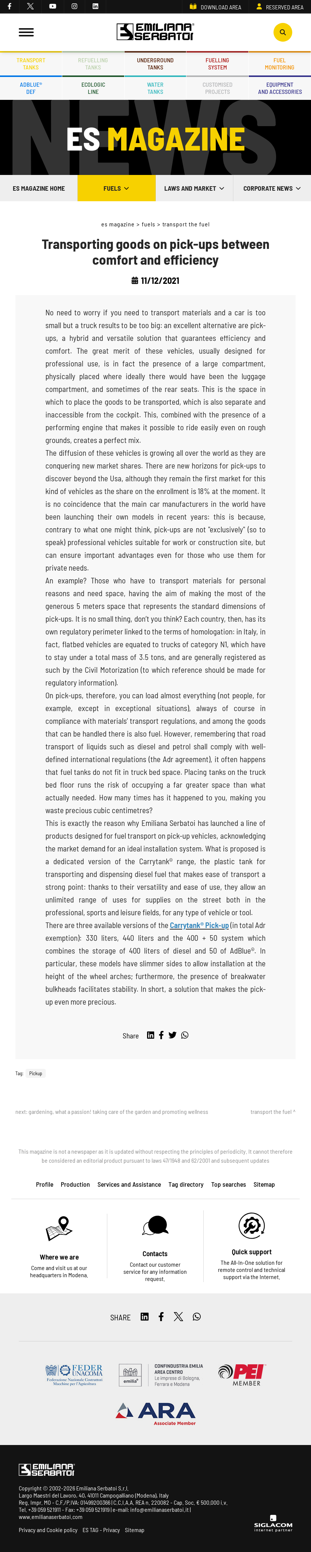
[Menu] (26, 32)
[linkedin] (95, 7)
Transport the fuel (186, 224)
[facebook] (10, 7)
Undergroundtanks (155, 63)
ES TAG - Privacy (101, 1529)
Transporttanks (31, 63)
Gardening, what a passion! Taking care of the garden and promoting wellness (118, 1111)
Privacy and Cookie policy (48, 1529)
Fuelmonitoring (279, 63)
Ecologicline (93, 88)
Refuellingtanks (93, 63)
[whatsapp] (184, 1035)
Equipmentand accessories (280, 88)
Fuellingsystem (217, 63)
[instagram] (74, 7)
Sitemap (134, 1529)
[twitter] (31, 7)
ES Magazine (118, 224)
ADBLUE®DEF (31, 88)
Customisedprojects (218, 88)
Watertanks (155, 88)
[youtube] (53, 7)
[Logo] (156, 32)
